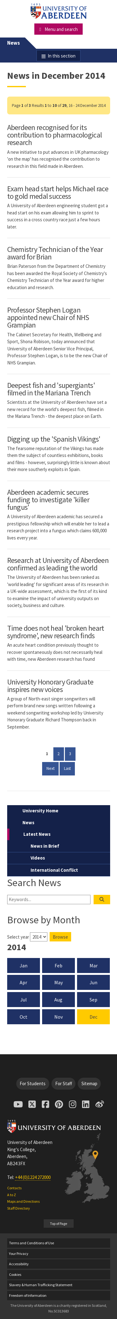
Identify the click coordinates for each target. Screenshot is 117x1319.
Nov (58, 1017)
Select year (18, 937)
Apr (23, 982)
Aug (58, 999)
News (13, 43)
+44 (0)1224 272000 (33, 1177)
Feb (58, 965)
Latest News (37, 834)
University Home (40, 811)
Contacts (14, 1188)
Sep (93, 999)
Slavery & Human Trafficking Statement (40, 1284)
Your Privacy (18, 1253)
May (58, 982)
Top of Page (58, 1223)
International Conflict (54, 870)
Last (69, 768)
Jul (23, 999)
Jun (93, 982)
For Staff (63, 1083)
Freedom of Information (27, 1295)
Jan (23, 965)
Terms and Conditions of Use (31, 1243)
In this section (62, 56)
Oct (23, 1017)
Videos (38, 858)
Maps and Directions (23, 1201)
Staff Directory (18, 1208)
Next (52, 768)
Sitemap (89, 1083)
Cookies (15, 1274)
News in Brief (45, 846)
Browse (60, 937)
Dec (93, 1017)
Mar (94, 965)
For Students (33, 1083)
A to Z (11, 1194)
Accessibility (19, 1263)
